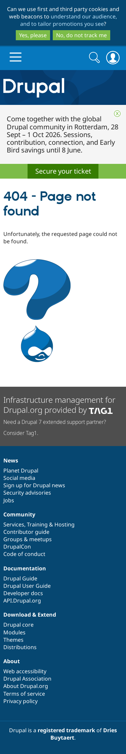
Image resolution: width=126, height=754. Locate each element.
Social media (19, 478)
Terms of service (24, 693)
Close (117, 113)
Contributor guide (26, 532)
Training (37, 524)
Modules (14, 632)
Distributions (20, 647)
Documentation (24, 568)
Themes (13, 639)
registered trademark (66, 730)
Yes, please (33, 35)
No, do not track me (81, 35)
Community (19, 514)
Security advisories (27, 492)
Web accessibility (24, 671)
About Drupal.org (25, 686)
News (10, 460)
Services (13, 524)
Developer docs (23, 593)
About (11, 661)
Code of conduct (24, 554)
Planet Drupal (20, 470)
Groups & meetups (27, 539)
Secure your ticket (63, 171)
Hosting (64, 524)
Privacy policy (20, 701)
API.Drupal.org (22, 600)
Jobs (8, 500)
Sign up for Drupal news (34, 485)
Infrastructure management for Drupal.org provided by (59, 404)
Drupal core (18, 624)
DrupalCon (17, 546)
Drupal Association (27, 678)
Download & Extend (29, 614)
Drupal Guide (20, 578)
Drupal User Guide (27, 585)
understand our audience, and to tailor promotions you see (68, 20)
